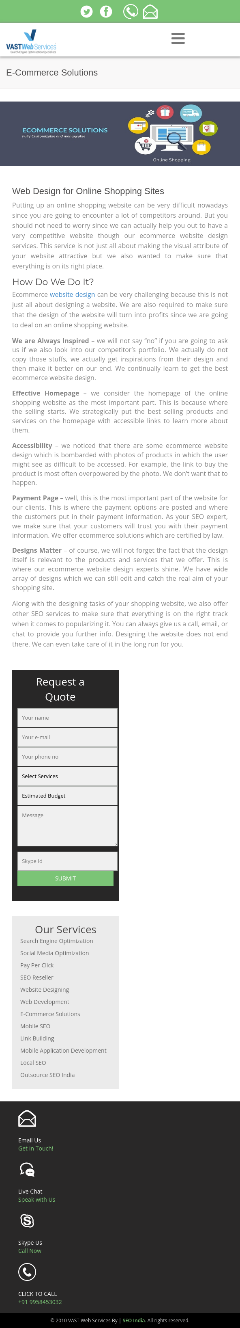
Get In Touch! (36, 1148)
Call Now (29, 1250)
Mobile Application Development (63, 1050)
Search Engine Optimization (56, 941)
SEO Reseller (37, 977)
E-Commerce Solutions (50, 1014)
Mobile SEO (35, 1026)
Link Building (37, 1038)
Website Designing (44, 989)
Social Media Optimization (54, 953)
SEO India (134, 1320)
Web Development (44, 1002)
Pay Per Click (37, 965)
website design (72, 294)
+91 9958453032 (40, 1302)
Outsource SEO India (47, 1075)
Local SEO (33, 1062)
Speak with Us (36, 1199)
